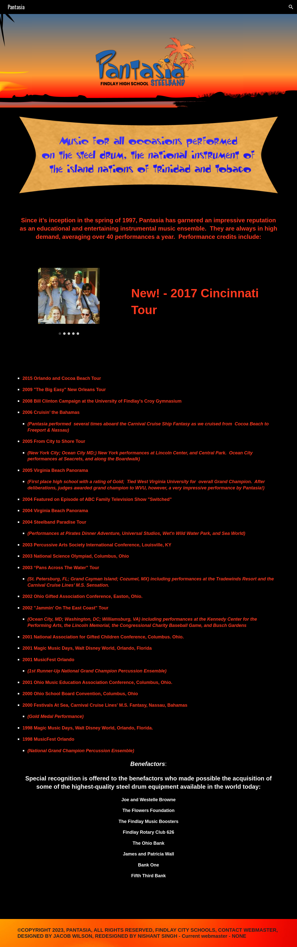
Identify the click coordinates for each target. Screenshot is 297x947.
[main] (149, 232)
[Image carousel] (68, 301)
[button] (291, 7)
